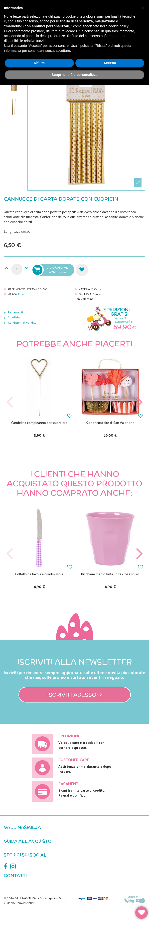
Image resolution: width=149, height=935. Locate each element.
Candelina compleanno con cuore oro (39, 422)
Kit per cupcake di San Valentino (110, 422)
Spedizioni (15, 317)
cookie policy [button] (118, 26)
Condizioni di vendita (22, 322)
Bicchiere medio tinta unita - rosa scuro (110, 574)
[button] (143, 8)
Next (139, 402)
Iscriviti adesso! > (74, 694)
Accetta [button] (109, 63)
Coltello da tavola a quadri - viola (39, 574)
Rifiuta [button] (39, 63)
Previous (10, 402)
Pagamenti (15, 312)
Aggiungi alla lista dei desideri (82, 270)
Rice (21, 294)
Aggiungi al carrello (50, 270)
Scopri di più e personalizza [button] (74, 75)
